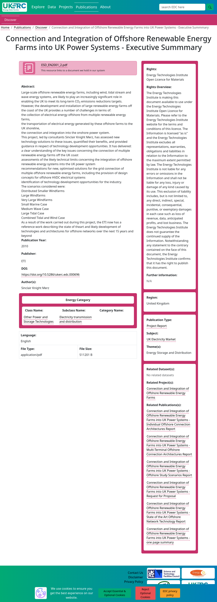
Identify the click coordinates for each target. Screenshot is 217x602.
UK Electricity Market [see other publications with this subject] (161, 339)
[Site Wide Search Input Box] (182, 7)
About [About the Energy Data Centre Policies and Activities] (105, 6)
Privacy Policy (133, 582)
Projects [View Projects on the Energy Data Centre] (66, 6)
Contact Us (135, 573)
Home (5, 27)
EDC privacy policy (170, 593)
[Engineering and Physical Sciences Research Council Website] (198, 573)
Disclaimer (135, 577)
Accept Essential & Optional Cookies (115, 593)
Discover (10, 20)
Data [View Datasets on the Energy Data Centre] (52, 6)
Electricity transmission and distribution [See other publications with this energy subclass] (75, 319)
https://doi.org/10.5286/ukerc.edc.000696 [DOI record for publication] (50, 274)
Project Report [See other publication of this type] (157, 326)
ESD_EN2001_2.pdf (54, 65)
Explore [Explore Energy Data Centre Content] (38, 6)
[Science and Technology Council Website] (163, 573)
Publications (22, 27)
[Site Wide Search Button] (210, 7)
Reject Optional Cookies (145, 593)
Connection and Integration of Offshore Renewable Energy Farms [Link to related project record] (168, 393)
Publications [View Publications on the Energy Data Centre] (86, 7)
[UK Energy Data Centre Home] (14, 7)
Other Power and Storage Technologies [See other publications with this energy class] (38, 319)
